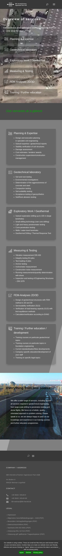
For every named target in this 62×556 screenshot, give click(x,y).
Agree (22, 552)
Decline (28, 552)
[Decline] (59, 548)
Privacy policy (37, 552)
